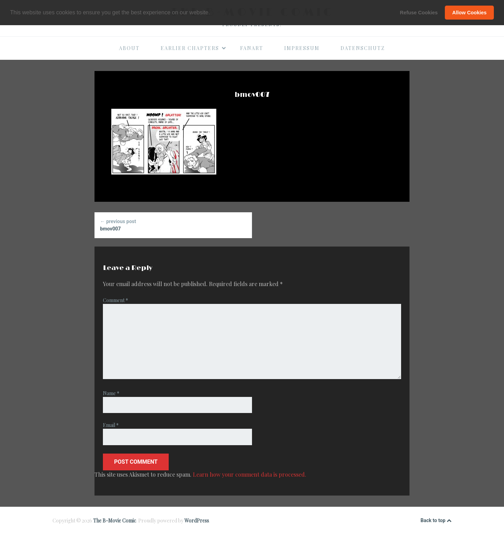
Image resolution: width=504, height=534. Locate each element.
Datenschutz (363, 48)
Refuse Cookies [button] (419, 12)
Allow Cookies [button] (469, 12)
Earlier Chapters (193, 48)
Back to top (436, 521)
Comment (115, 300)
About (129, 48)
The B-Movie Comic (114, 520)
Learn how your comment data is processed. (249, 474)
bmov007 (173, 225)
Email (111, 425)
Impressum (302, 48)
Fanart (251, 48)
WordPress (196, 520)
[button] (212, 13)
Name (111, 393)
